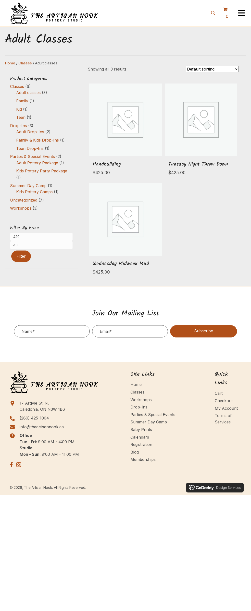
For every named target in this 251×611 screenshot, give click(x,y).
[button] (213, 12)
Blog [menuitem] (134, 452)
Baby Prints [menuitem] (141, 429)
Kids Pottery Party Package (41, 170)
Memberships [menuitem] (143, 459)
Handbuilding (107, 164)
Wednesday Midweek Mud (121, 264)
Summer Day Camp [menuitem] (148, 421)
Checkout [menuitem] (224, 400)
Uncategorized (23, 200)
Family (22, 100)
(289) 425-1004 (34, 418)
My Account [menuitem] (226, 408)
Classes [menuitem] (137, 392)
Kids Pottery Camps (34, 191)
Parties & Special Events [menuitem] (152, 414)
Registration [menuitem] (141, 444)
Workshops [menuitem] (141, 399)
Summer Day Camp (28, 185)
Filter (21, 256)
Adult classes (28, 92)
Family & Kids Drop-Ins (37, 140)
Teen (20, 117)
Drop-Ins (18, 125)
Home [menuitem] (136, 384)
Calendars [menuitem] (139, 437)
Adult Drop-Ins (30, 131)
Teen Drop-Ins (30, 148)
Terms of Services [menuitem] (223, 418)
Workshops (20, 208)
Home (10, 63)
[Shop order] (212, 69)
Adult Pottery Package (37, 162)
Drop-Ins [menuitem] (138, 407)
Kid (19, 109)
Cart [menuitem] (219, 393)
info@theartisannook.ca (42, 426)
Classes (25, 63)
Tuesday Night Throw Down (198, 164)
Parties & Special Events (32, 156)
